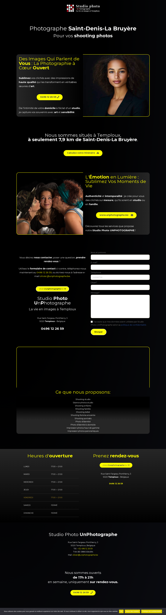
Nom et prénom (120, 256)
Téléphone (120, 276)
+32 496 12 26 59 (85, 549)
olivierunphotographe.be (55, 276)
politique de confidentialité (133, 325)
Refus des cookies (132, 611)
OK (121, 611)
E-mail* (120, 266)
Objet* (120, 286)
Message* (120, 306)
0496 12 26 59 (44, 272)
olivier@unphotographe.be (85, 555)
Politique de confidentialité (151, 611)
